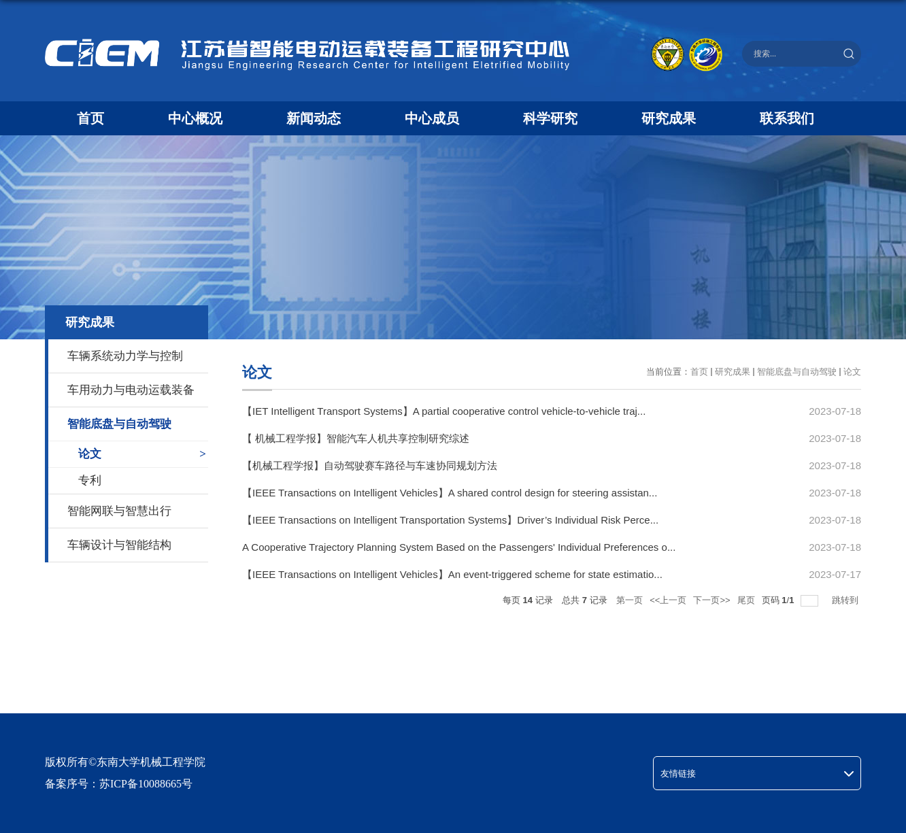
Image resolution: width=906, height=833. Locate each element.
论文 (852, 372)
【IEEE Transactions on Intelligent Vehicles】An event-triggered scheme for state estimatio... (452, 574)
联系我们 (787, 118)
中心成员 (432, 118)
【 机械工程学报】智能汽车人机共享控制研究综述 (355, 438)
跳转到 (846, 600)
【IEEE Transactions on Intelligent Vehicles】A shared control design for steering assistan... (449, 492)
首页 (90, 118)
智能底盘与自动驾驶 (797, 372)
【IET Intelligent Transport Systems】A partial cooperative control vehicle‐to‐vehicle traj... (443, 411)
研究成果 (668, 118)
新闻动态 (313, 118)
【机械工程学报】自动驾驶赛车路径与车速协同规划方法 (369, 465)
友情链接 (678, 773)
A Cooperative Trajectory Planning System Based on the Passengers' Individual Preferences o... (458, 547)
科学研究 (550, 118)
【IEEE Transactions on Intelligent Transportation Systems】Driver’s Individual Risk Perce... (450, 520)
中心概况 (195, 118)
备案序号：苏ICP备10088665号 (118, 783)
